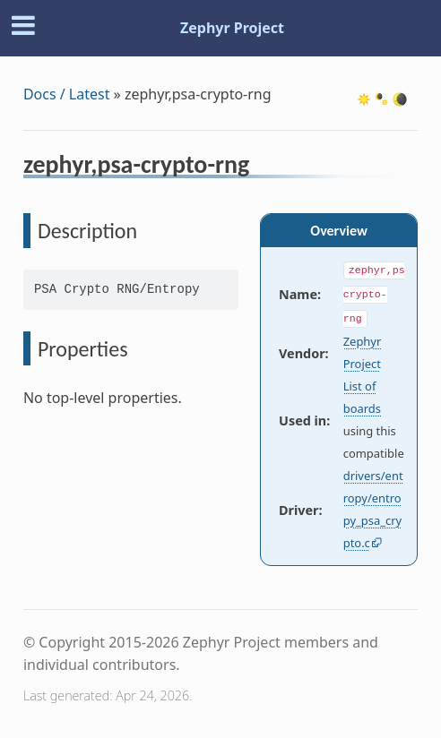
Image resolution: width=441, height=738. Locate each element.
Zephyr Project (232, 28)
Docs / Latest (66, 94)
